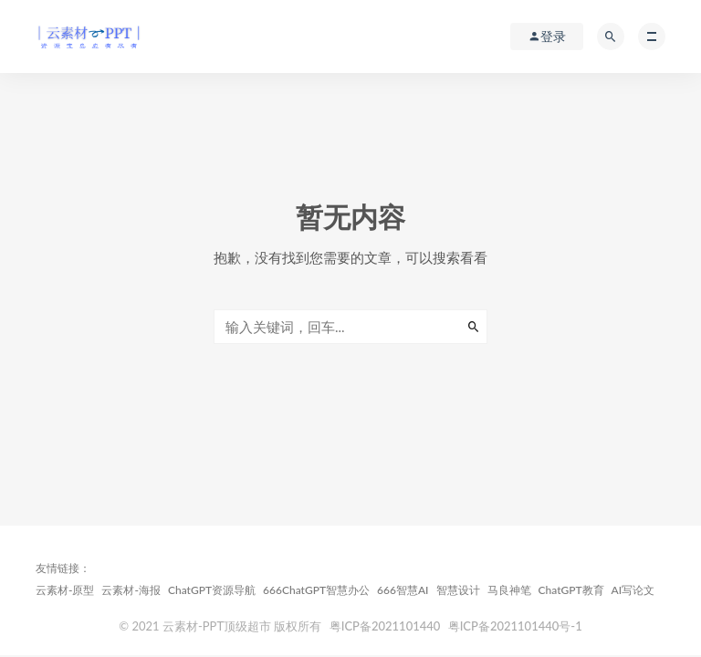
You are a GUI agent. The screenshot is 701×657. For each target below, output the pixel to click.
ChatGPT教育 (571, 590)
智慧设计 (458, 590)
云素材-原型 (65, 590)
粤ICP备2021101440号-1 (515, 626)
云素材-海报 (130, 590)
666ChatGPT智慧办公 (316, 590)
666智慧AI (402, 590)
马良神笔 (509, 590)
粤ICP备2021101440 (385, 626)
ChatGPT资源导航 (212, 590)
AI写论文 (633, 590)
